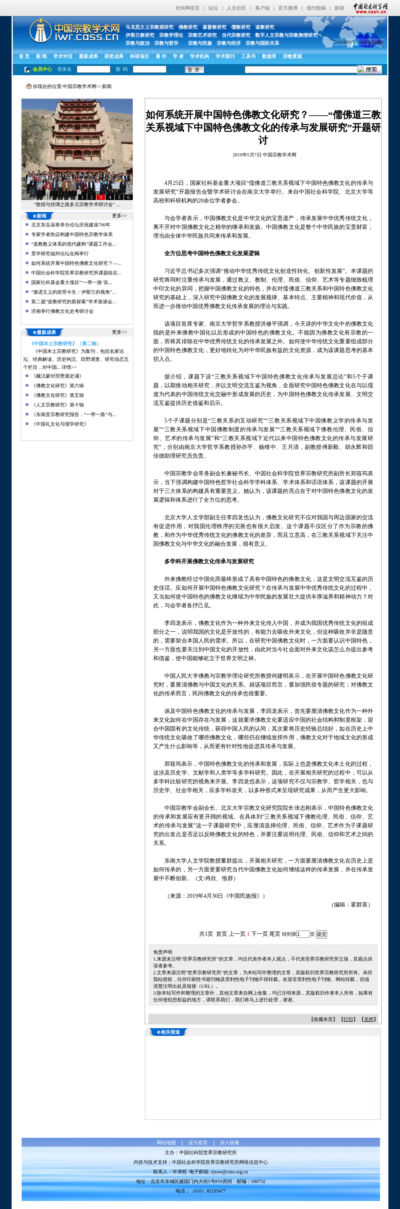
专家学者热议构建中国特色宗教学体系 (72, 234)
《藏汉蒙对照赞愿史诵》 (57, 376)
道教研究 (264, 27)
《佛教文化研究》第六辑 (57, 385)
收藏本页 (323, 1019)
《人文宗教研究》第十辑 (57, 405)
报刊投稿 (316, 8)
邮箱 (339, 8)
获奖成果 (114, 56)
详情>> (69, 367)
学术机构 (199, 56)
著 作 (161, 56)
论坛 (213, 8)
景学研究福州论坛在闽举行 (60, 253)
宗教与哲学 (166, 43)
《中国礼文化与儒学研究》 (60, 424)
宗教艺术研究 (202, 35)
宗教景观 (292, 56)
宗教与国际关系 (262, 43)
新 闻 (41, 56)
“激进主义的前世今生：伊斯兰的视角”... (73, 292)
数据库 (269, 56)
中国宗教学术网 (79, 86)
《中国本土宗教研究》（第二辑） (65, 343)
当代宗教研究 (236, 35)
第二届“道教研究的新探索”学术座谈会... (73, 301)
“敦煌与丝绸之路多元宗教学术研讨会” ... (77, 204)
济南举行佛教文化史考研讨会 (62, 311)
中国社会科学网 (369, 8)
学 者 (178, 56)
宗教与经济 (229, 43)
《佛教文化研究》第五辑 (57, 395)
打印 (348, 1019)
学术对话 (62, 56)
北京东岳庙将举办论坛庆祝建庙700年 (70, 225)
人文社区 (236, 8)
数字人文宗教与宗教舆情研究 (286, 35)
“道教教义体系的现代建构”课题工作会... (73, 244)
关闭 (369, 1019)
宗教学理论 (171, 35)
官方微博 (288, 8)
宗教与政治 (138, 43)
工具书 (248, 56)
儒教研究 (240, 27)
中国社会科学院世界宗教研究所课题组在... (76, 273)
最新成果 (88, 56)
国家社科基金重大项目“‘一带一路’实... (71, 282)
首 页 (24, 56)
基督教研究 (214, 27)
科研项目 (139, 56)
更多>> (119, 215)
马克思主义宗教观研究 (150, 27)
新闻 (107, 86)
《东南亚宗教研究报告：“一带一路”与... (73, 414)
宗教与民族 (197, 43)
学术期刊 (225, 56)
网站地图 (166, 1142)
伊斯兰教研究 (140, 35)
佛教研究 (188, 27)
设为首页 (198, 1142)
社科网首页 (188, 8)
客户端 (262, 8)
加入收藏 (229, 1142)
